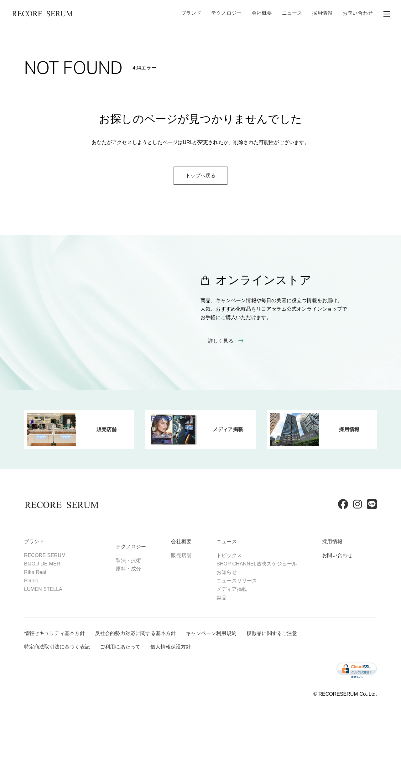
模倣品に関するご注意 (279, 662)
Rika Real (42, 597)
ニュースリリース (244, 606)
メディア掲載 (239, 614)
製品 (229, 623)
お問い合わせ (357, 14)
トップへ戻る (200, 210)
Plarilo (38, 606)
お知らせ (234, 597)
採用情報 (322, 14)
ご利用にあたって (127, 675)
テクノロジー (226, 14)
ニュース (292, 14)
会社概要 (262, 14)
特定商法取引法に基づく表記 (64, 675)
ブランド (191, 14)
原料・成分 (135, 594)
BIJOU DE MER (49, 589)
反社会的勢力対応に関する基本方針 (142, 662)
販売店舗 (189, 580)
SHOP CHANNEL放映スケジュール (264, 589)
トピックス (236, 580)
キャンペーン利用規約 (218, 662)
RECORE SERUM (52, 580)
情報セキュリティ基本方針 (61, 662)
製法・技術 (135, 585)
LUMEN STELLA (50, 614)
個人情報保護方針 (178, 675)
